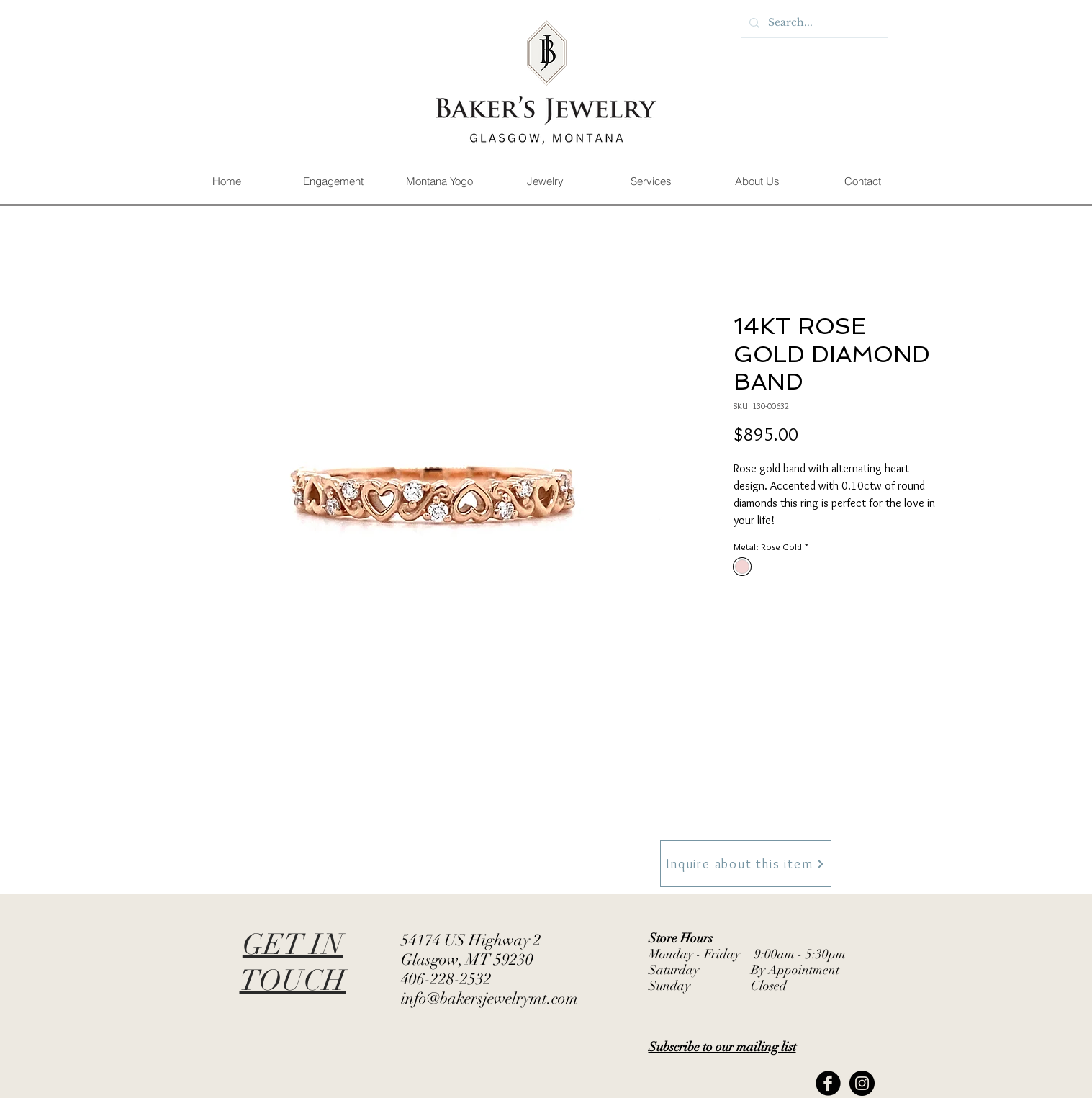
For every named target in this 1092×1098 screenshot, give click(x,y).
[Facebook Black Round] (828, 1083)
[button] (333, 181)
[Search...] (813, 23)
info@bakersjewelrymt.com (489, 998)
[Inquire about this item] (745, 863)
